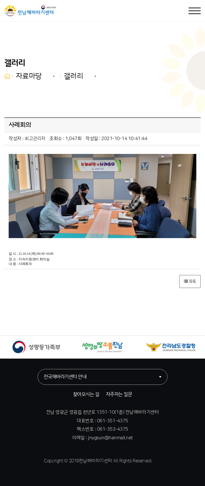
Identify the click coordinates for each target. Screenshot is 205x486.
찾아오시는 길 (86, 394)
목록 (190, 281)
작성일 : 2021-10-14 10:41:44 (116, 138)
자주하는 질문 (119, 394)
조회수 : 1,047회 (65, 138)
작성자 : (27, 138)
